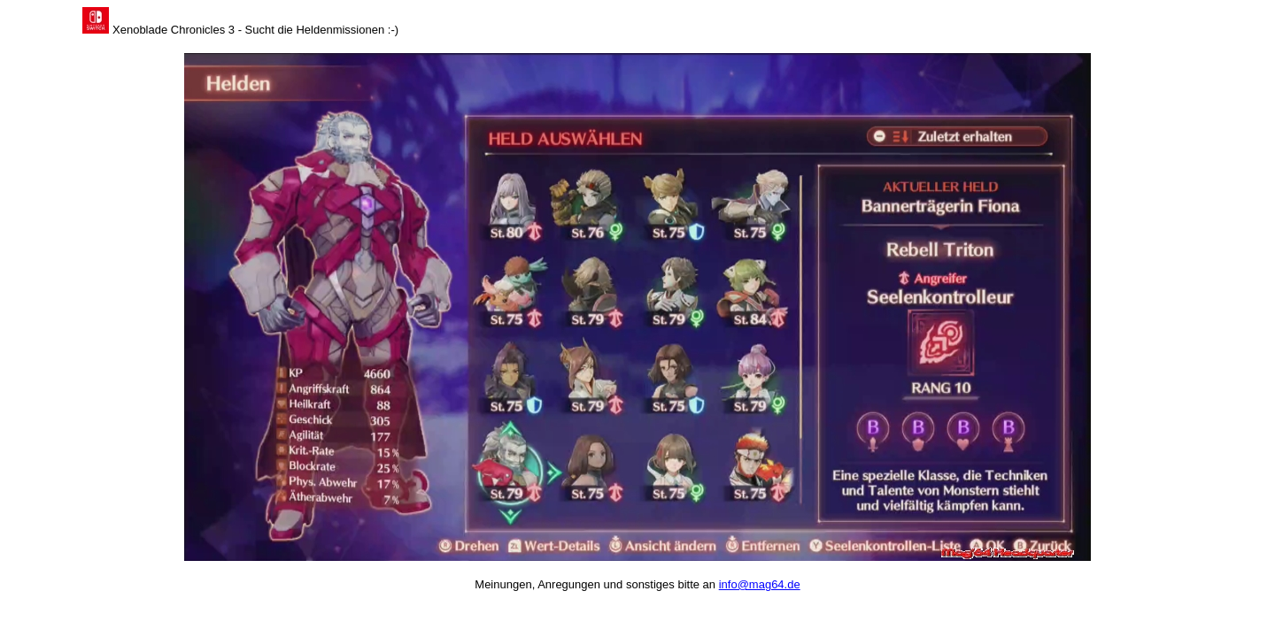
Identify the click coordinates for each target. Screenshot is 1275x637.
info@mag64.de (759, 584)
